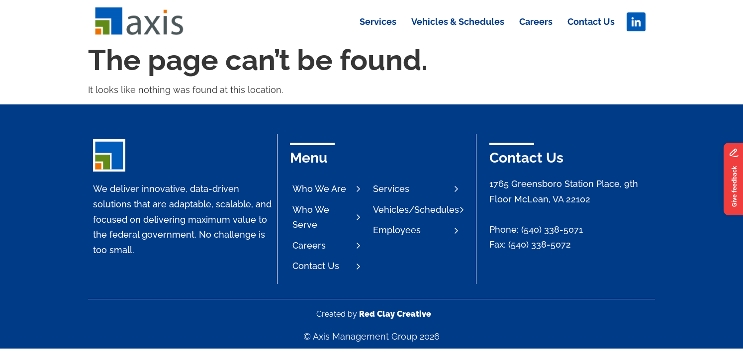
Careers (536, 21)
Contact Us (591, 21)
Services (378, 21)
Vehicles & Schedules (457, 21)
